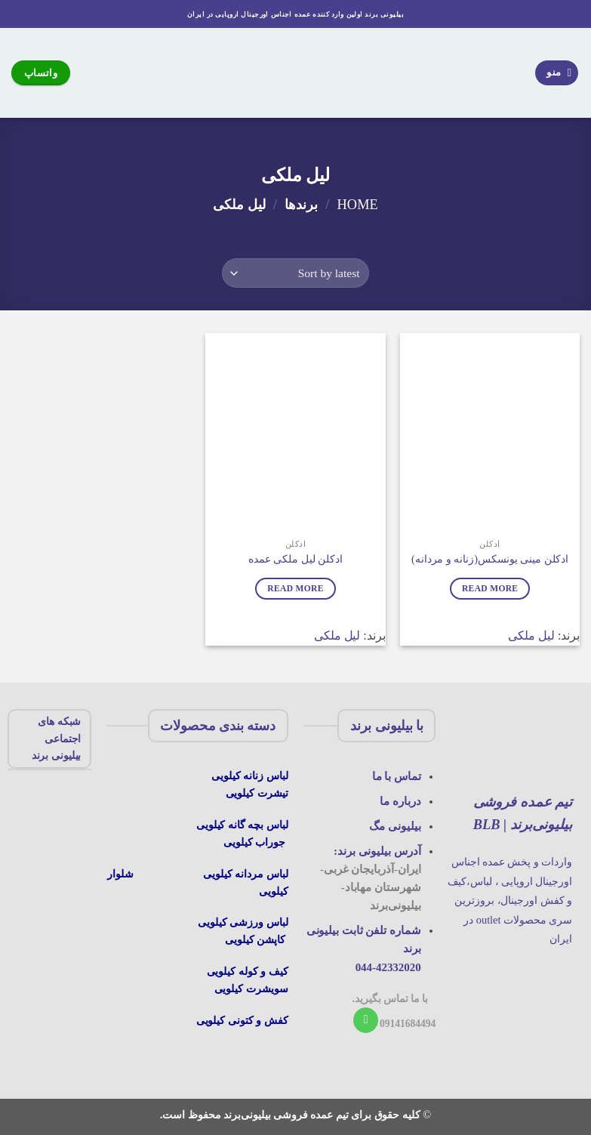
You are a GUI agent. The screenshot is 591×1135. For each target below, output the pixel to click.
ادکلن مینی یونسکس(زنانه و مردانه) (489, 559)
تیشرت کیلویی (257, 793)
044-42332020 (388, 967)
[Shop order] (295, 273)
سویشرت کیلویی (251, 988)
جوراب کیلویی (254, 842)
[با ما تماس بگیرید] (365, 1020)
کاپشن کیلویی (255, 939)
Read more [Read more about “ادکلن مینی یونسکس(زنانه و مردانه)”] (490, 588)
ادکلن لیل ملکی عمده (295, 559)
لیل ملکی (531, 635)
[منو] (557, 72)
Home (357, 204)
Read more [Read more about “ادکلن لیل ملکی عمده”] (295, 588)
